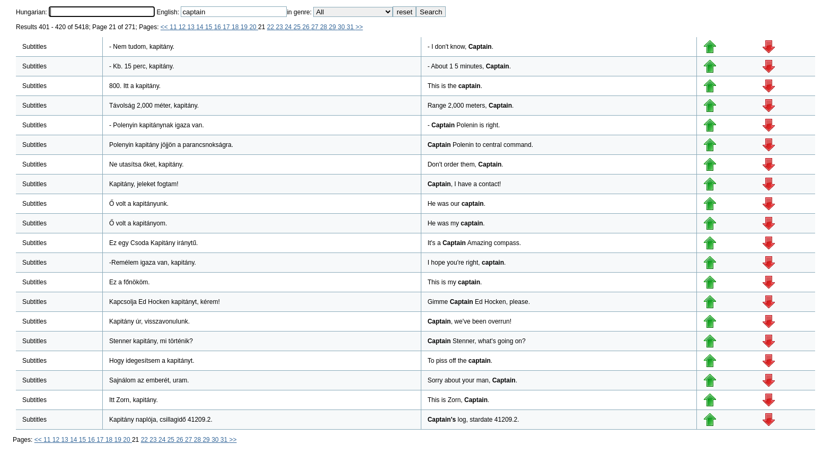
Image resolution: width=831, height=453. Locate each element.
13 (192, 27)
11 (174, 27)
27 (315, 27)
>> (359, 27)
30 (342, 27)
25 (298, 27)
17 (227, 27)
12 (183, 27)
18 (236, 27)
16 (218, 27)
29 (333, 27)
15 (209, 27)
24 (289, 27)
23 (280, 27)
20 (253, 27)
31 (351, 27)
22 (271, 27)
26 (307, 27)
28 (324, 27)
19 (245, 27)
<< (165, 27)
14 (200, 27)
